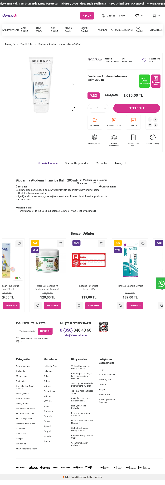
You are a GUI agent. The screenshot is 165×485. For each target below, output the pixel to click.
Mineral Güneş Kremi (25, 408)
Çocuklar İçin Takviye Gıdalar (26, 387)
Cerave (47, 421)
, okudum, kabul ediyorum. (32, 339)
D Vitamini (20, 381)
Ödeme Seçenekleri (77, 163)
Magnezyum (22, 376)
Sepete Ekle (136, 108)
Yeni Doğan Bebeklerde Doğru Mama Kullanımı (82, 384)
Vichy (46, 406)
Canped (47, 431)
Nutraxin (47, 386)
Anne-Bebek (39, 30)
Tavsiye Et (133, 122)
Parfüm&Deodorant (121, 30)
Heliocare (48, 371)
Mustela (47, 436)
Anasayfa (10, 44)
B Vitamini (20, 428)
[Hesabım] (111, 15)
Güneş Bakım (68, 30)
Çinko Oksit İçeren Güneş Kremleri (79, 429)
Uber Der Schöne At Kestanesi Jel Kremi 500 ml (62, 287)
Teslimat (102, 384)
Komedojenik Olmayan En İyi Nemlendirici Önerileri (81, 376)
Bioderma (48, 411)
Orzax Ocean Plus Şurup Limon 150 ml (20, 287)
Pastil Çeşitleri (22, 393)
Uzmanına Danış (155, 80)
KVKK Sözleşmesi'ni (29, 339)
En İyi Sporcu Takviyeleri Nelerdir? (82, 421)
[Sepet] (156, 15)
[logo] (9, 16)
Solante (47, 376)
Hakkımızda (104, 394)
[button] (10, 84)
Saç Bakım (139, 30)
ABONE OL (45, 331)
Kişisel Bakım (85, 30)
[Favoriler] (139, 15)
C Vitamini (20, 371)
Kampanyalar (10, 30)
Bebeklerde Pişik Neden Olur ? (82, 436)
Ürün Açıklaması (48, 163)
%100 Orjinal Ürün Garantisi (107, 400)
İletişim (102, 389)
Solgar (47, 381)
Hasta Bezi (21, 433)
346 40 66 (75, 330)
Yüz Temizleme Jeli (25, 413)
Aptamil (47, 426)
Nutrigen (48, 396)
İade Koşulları (105, 379)
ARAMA (87, 15)
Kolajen (19, 438)
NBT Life (48, 401)
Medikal (102, 30)
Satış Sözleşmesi (107, 374)
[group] (41, 84)
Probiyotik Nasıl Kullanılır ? (78, 407)
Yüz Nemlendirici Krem (26, 449)
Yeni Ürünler (26, 44)
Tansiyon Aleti (22, 403)
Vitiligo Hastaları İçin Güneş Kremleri (80, 367)
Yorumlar (101, 163)
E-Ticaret (73, 477)
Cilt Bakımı (21, 443)
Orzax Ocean (49, 391)
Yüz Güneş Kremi (24, 418)
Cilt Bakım (54, 30)
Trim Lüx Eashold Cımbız (144, 285)
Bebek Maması (23, 366)
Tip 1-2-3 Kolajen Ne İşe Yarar (82, 392)
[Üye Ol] (122, 15)
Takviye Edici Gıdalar (25, 423)
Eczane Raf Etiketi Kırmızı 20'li (103, 287)
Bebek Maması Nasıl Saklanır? (80, 414)
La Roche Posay (51, 366)
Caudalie (48, 416)
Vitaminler (156, 30)
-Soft (66, 477)
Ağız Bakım (24, 30)
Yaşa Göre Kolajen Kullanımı (79, 444)
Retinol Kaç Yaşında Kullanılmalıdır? (80, 399)
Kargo (101, 369)
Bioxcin (47, 441)
